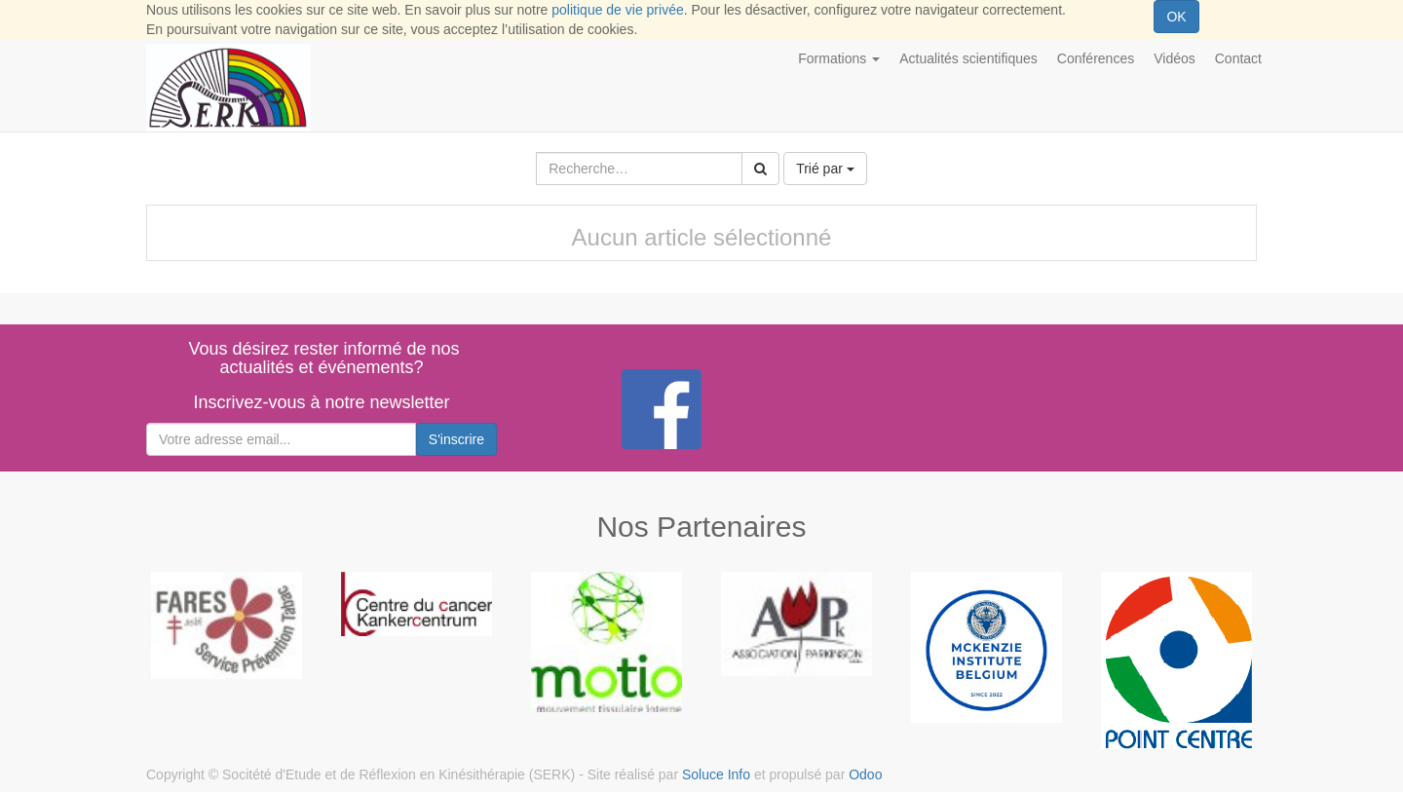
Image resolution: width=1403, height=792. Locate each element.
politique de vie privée (617, 10)
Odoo (865, 774)
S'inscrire (456, 439)
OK (1176, 16)
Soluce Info (716, 774)
